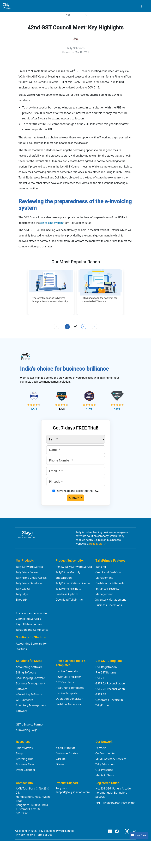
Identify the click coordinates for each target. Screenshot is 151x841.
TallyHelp (61, 788)
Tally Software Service (30, 567)
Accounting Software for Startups (31, 646)
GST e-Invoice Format (29, 724)
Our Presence (104, 770)
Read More (98, 543)
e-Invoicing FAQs (26, 730)
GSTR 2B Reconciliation (110, 689)
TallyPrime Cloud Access (31, 578)
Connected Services (28, 619)
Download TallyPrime (69, 599)
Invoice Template (67, 693)
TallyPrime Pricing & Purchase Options (68, 591)
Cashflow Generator (68, 704)
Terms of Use (44, 834)
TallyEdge (22, 594)
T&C (96, 491)
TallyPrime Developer (29, 583)
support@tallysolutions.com (73, 792)
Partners (100, 748)
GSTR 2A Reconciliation (110, 683)
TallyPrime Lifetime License (73, 583)
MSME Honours (66, 748)
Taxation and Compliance (32, 630)
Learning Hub (24, 759)
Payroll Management (29, 624)
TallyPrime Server (27, 572)
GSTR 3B (100, 694)
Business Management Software (30, 686)
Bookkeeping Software (30, 678)
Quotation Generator (69, 699)
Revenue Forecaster (68, 677)
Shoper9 (21, 599)
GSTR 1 (100, 678)
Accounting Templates (70, 688)
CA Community (105, 753)
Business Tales (25, 764)
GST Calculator (65, 682)
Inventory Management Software (31, 708)
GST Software (24, 700)
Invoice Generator (67, 671)
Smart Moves (24, 748)
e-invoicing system (51, 222)
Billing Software (26, 672)
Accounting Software (29, 667)
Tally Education (105, 764)
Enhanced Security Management (107, 591)
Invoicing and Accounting (32, 613)
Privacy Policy (24, 834)
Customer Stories (67, 753)
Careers (61, 759)
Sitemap (61, 764)
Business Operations (108, 605)
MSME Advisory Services (110, 759)
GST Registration (106, 667)
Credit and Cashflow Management (108, 575)
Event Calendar (25, 770)
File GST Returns (105, 672)
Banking (100, 567)
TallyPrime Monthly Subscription (68, 575)
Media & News (104, 775)
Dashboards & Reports (109, 583)
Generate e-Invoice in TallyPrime (109, 702)
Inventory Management (110, 599)
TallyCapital (23, 588)
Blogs (19, 753)
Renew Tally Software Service (74, 567)
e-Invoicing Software (29, 694)
